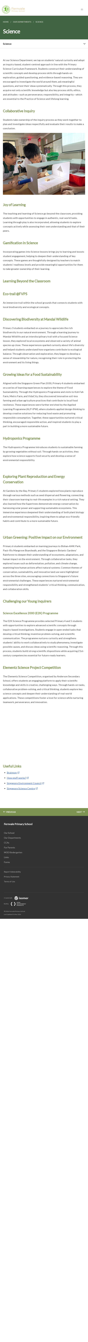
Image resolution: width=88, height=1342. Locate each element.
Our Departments (12, 837)
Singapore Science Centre (21, 788)
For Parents (9, 847)
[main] (44, 416)
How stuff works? (16, 777)
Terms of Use (9, 881)
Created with (18, 898)
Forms (7, 862)
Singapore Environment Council (24, 783)
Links (6, 857)
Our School (9, 833)
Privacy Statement (11, 876)
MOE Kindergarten (13, 852)
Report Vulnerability (12, 872)
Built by (17, 904)
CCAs (6, 842)
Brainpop (12, 772)
